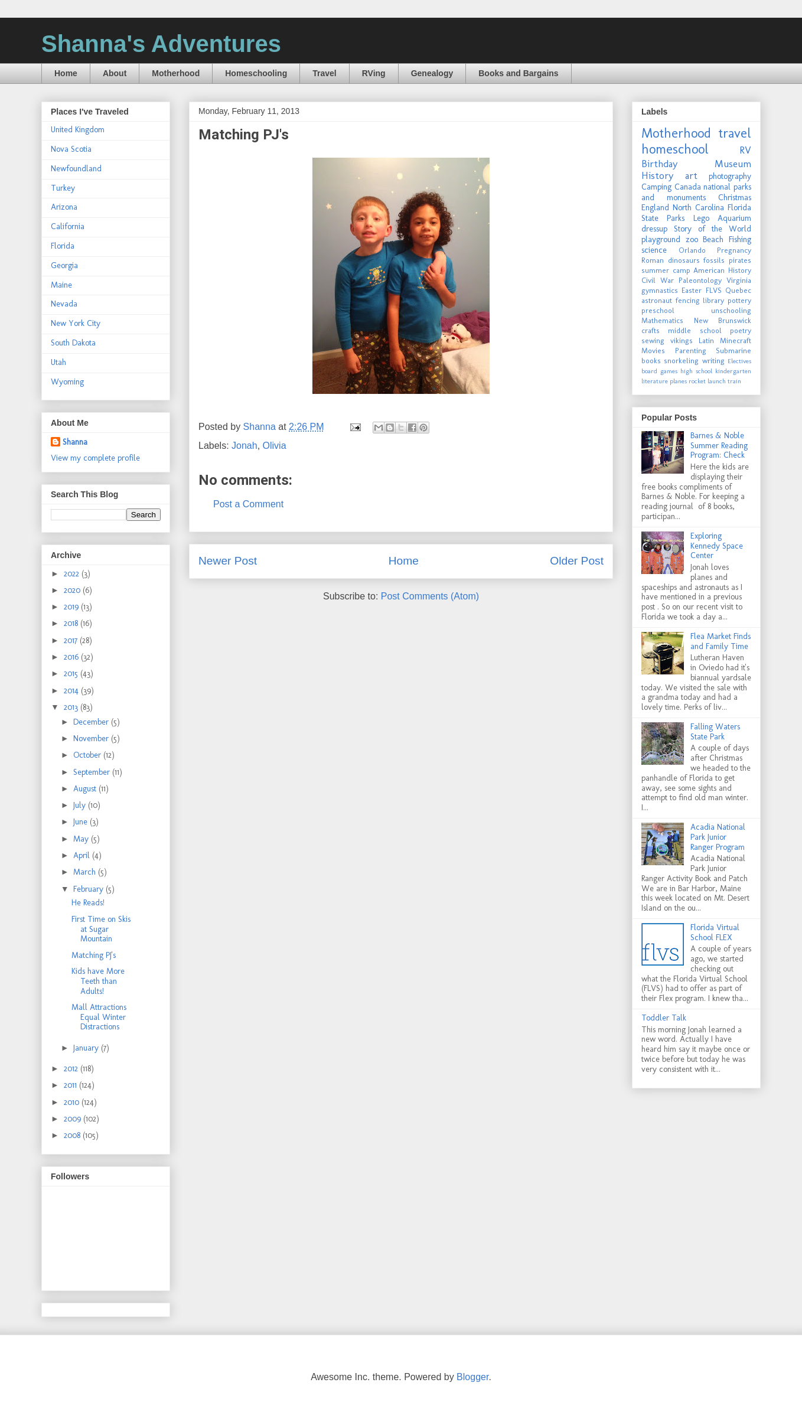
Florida (62, 246)
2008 (73, 1135)
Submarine (733, 350)
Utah (58, 362)
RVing (374, 73)
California (67, 226)
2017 (72, 640)
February (89, 889)
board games (659, 371)
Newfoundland (76, 169)
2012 (72, 1069)
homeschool (675, 149)
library (713, 300)
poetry (740, 330)
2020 (73, 590)
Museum (733, 163)
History (657, 175)
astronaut (656, 300)
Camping (656, 187)
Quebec (738, 290)
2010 (72, 1102)
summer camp (665, 270)
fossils (714, 260)
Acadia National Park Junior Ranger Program (717, 837)
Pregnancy (734, 250)
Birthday (659, 163)
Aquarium (734, 218)
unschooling (731, 310)
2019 (72, 607)
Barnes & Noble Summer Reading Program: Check (719, 446)
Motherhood (176, 73)
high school (696, 371)
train (734, 381)
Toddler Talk (663, 1018)
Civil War (657, 280)
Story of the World (712, 229)
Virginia (738, 280)
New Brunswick (723, 320)
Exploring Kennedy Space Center (716, 546)
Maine (61, 285)
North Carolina (698, 208)
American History (722, 270)
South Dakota (73, 343)
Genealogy (432, 73)
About (114, 73)
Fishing (740, 239)
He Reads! (88, 903)
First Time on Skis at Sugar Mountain (101, 929)
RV (745, 150)
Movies (653, 350)
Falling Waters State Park (715, 732)
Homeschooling (256, 73)
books (651, 360)
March (85, 872)
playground (660, 239)
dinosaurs (684, 260)
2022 (72, 574)
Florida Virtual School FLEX (714, 932)
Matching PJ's (93, 955)
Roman (652, 260)
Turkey (63, 188)
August (86, 789)
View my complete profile (95, 458)
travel (734, 133)
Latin (706, 340)
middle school (694, 330)
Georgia (64, 265)
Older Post (577, 561)
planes (678, 381)
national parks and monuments (696, 192)
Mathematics (662, 320)
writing (713, 360)
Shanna (75, 442)
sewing (652, 340)
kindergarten (733, 371)
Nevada (64, 304)
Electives (739, 361)
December (92, 722)
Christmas (734, 198)
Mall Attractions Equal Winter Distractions (98, 1017)
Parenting (690, 350)
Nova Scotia (71, 149)
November (92, 738)
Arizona (64, 207)
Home (65, 73)
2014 (72, 691)
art (691, 175)
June (81, 822)
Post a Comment (248, 504)
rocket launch (707, 381)
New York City (75, 323)
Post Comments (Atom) (430, 596)
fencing (688, 300)
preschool (657, 310)
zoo (692, 239)
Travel (324, 73)
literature (654, 381)
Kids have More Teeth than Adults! (98, 981)
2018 (72, 623)
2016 (72, 657)
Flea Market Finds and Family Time (720, 641)
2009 (73, 1119)
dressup (654, 229)
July (80, 805)
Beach (713, 239)
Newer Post (227, 561)
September (92, 772)
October (88, 755)
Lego (701, 218)
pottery (739, 300)
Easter (692, 290)
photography (730, 176)
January (87, 1048)
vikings (681, 340)
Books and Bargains (518, 73)
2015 (72, 674)
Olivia (274, 446)
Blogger (472, 1377)
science (654, 250)
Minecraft (735, 340)
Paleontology (700, 280)
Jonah (244, 446)
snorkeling (681, 360)
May (82, 839)
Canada (687, 187)
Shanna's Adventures (161, 44)
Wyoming (67, 382)
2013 (72, 707)
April (82, 855)
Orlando (692, 250)
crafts (650, 330)
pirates (740, 260)
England (655, 208)
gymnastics (659, 290)
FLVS (714, 290)
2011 (71, 1085)
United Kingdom (78, 130)
